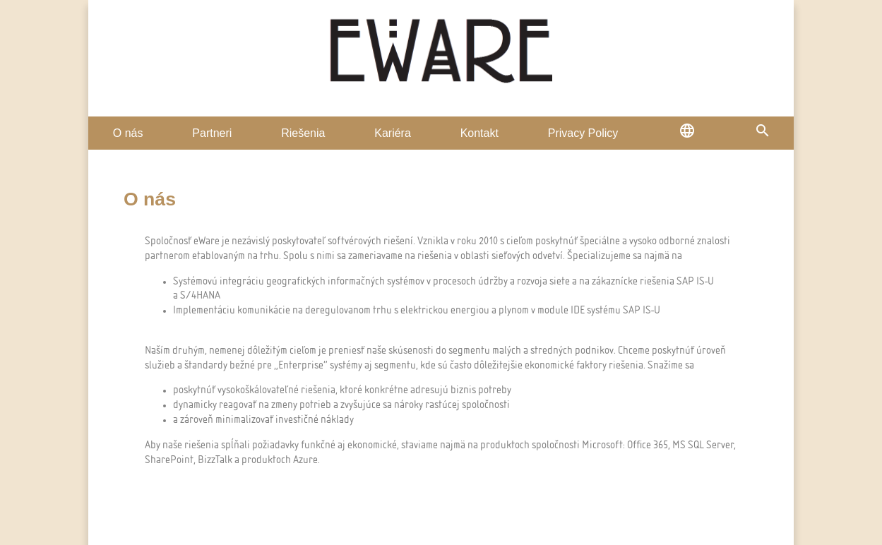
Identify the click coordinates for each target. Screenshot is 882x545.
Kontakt (479, 133)
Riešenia (303, 133)
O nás (128, 133)
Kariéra (392, 133)
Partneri (212, 133)
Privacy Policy (583, 133)
